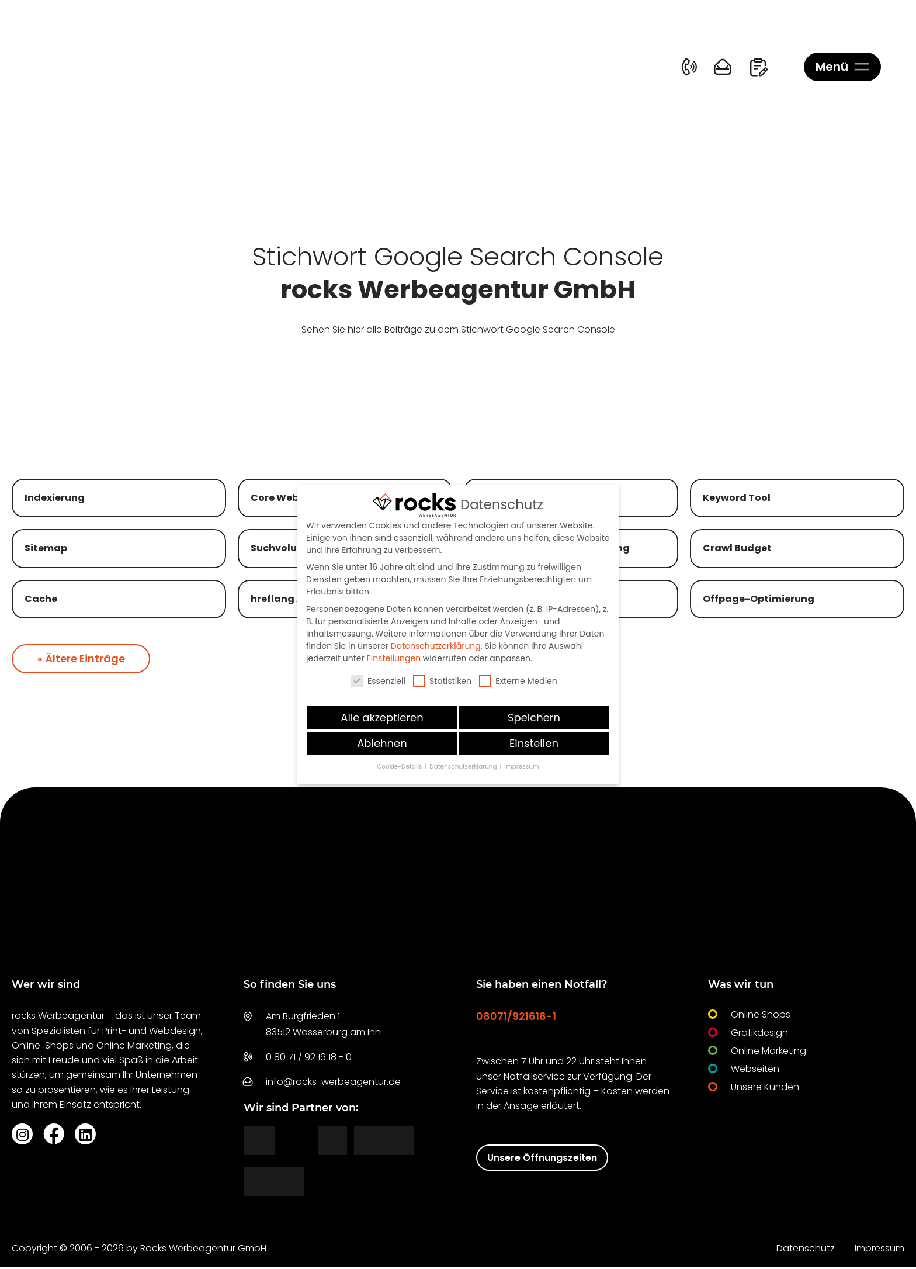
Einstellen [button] (533, 743)
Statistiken (442, 681)
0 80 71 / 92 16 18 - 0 (309, 1059)
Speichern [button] (534, 717)
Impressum (879, 1250)
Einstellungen (394, 658)
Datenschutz (805, 1250)
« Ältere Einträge (81, 660)
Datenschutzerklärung (436, 646)
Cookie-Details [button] (400, 766)
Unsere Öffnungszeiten (542, 1159)
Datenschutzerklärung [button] (463, 766)
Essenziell (378, 681)
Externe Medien (518, 681)
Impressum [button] (521, 766)
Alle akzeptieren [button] (382, 717)
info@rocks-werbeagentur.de (333, 1083)
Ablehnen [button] (382, 743)
